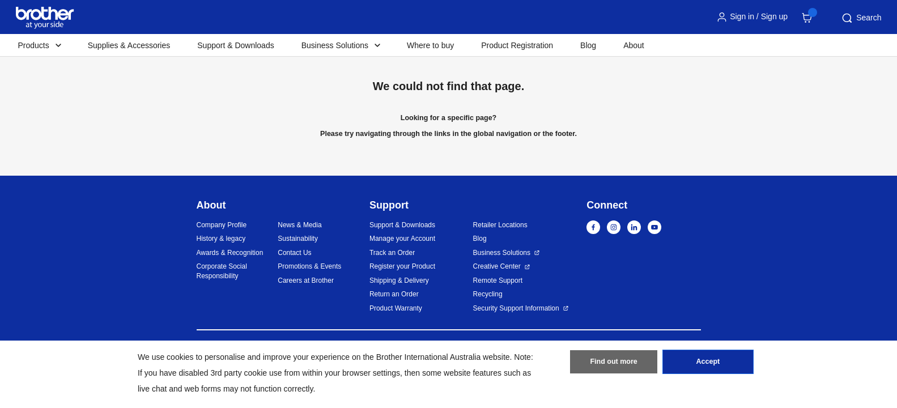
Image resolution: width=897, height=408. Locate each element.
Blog (588, 45)
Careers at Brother (306, 280)
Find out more (613, 364)
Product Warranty (395, 308)
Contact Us (294, 253)
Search (860, 18)
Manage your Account (402, 239)
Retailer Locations (500, 225)
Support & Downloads (235, 45)
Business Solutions (501, 253)
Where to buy (430, 45)
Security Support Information (516, 308)
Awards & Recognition (230, 253)
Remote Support (497, 280)
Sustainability (298, 239)
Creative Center (497, 266)
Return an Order (394, 294)
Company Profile (222, 225)
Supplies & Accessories (129, 45)
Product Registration (517, 45)
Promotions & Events (309, 266)
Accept (707, 364)
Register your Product (402, 266)
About (633, 45)
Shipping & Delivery (399, 280)
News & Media (299, 225)
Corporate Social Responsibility (222, 271)
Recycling (488, 294)
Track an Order (392, 253)
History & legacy (221, 239)
